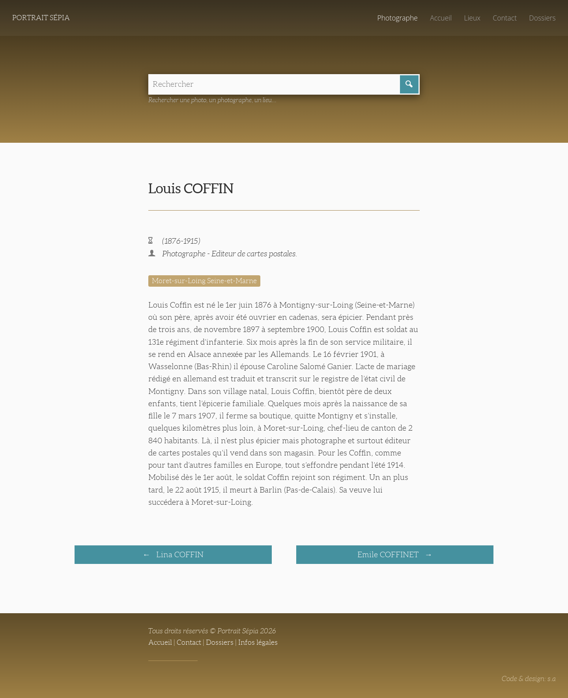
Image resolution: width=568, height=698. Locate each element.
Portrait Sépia (41, 18)
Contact (505, 17)
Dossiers (542, 17)
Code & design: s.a (529, 679)
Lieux (472, 17)
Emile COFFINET (388, 554)
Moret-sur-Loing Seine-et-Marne (204, 281)
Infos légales (258, 642)
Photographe (397, 17)
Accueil (441, 17)
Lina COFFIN (179, 554)
